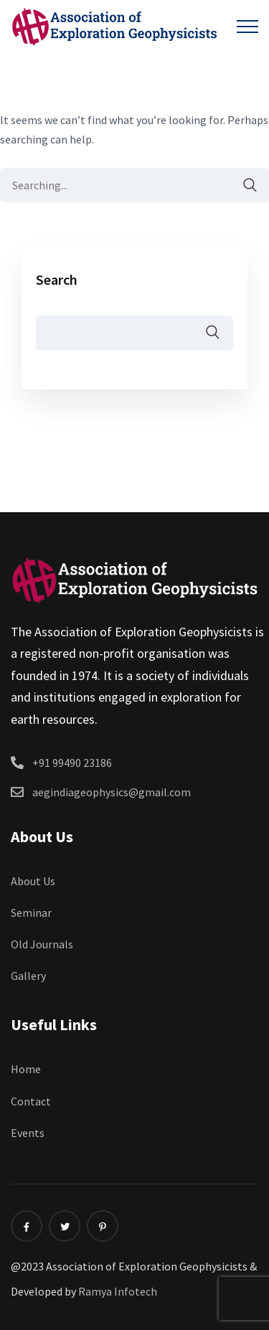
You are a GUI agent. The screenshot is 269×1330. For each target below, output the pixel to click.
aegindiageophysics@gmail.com (111, 792)
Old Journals (42, 944)
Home (26, 1069)
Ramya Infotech (117, 1291)
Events (27, 1133)
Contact (31, 1101)
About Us (33, 881)
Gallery (28, 975)
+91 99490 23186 (72, 762)
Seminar (31, 912)
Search (56, 279)
